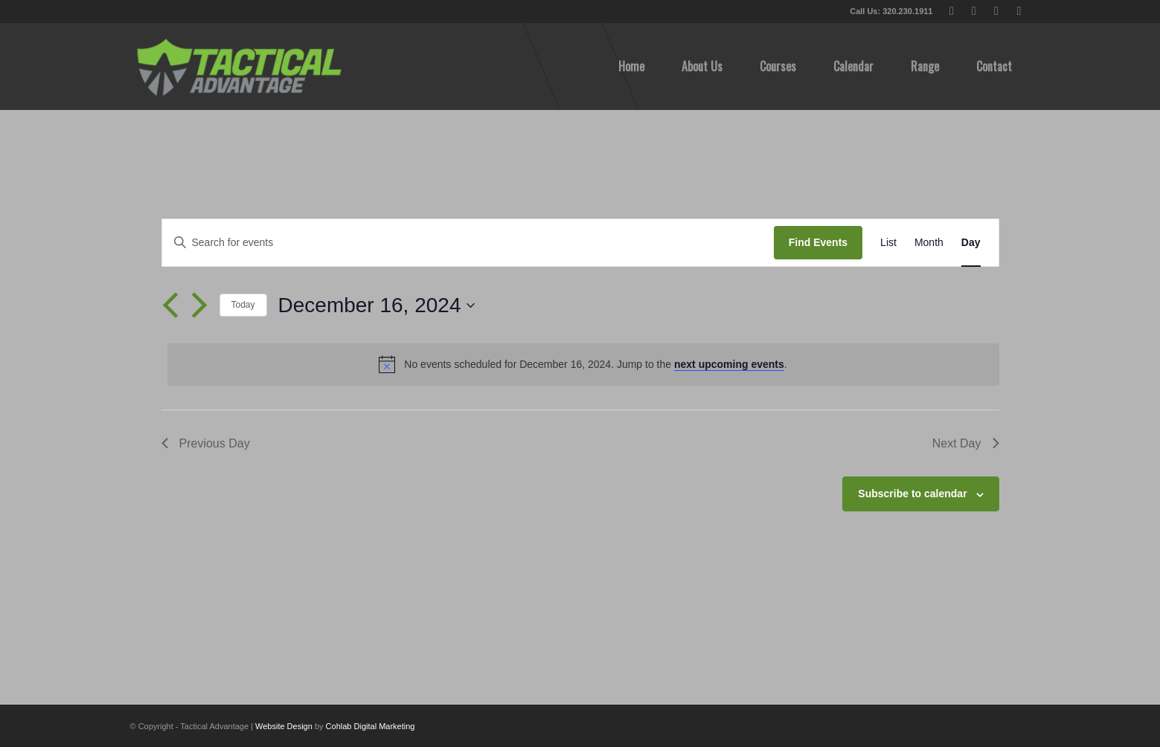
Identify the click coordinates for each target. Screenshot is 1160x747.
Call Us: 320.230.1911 (891, 11)
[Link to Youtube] (996, 11)
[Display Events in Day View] (971, 242)
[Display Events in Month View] (928, 242)
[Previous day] (170, 305)
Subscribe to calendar (912, 493)
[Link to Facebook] (974, 11)
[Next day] (199, 305)
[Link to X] (952, 11)
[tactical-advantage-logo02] (238, 66)
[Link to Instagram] (1019, 11)
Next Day (965, 443)
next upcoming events (729, 364)
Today (243, 305)
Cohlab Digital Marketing (370, 726)
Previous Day (205, 443)
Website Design (284, 726)
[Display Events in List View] (888, 242)
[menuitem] (631, 66)
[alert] (583, 364)
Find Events (818, 242)
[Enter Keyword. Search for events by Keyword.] (468, 242)
